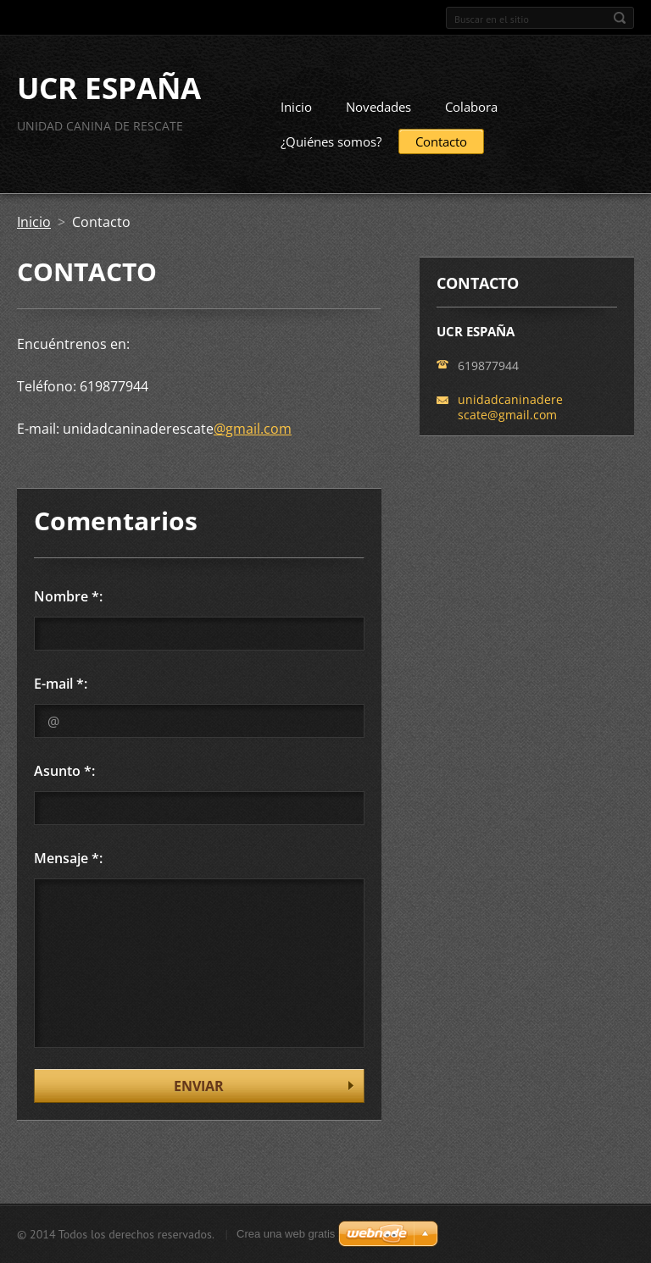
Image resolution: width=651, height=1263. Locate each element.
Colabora (471, 106)
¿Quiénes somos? (331, 141)
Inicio (296, 106)
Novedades (378, 106)
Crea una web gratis (285, 1233)
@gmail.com (253, 428)
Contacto (441, 141)
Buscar (619, 17)
